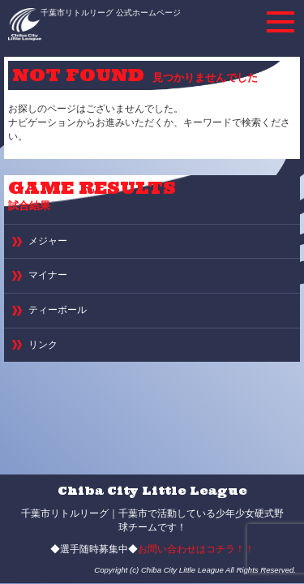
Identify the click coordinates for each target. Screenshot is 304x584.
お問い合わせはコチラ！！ (196, 549)
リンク (43, 344)
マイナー (47, 275)
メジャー (47, 241)
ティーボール (57, 310)
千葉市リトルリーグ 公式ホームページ (111, 12)
